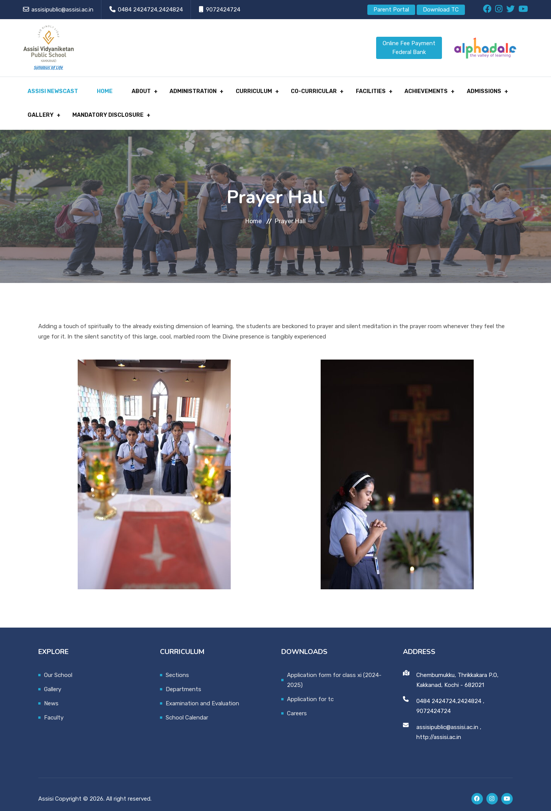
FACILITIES (351, 89)
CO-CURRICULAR (296, 89)
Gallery (52, 680)
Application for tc (310, 690)
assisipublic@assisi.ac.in (62, 9)
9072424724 (223, 9)
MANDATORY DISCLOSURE (101, 108)
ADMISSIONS (458, 89)
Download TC (441, 9)
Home (98, 89)
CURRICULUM (239, 89)
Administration (180, 89)
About (131, 89)
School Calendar (187, 708)
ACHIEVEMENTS (403, 89)
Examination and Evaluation (202, 694)
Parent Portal (391, 9)
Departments (183, 680)
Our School (58, 666)
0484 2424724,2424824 (150, 9)
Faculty (54, 708)
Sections (177, 666)
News (51, 694)
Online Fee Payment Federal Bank (409, 48)
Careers (297, 704)
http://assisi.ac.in (438, 728)
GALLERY (36, 108)
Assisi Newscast (49, 89)
